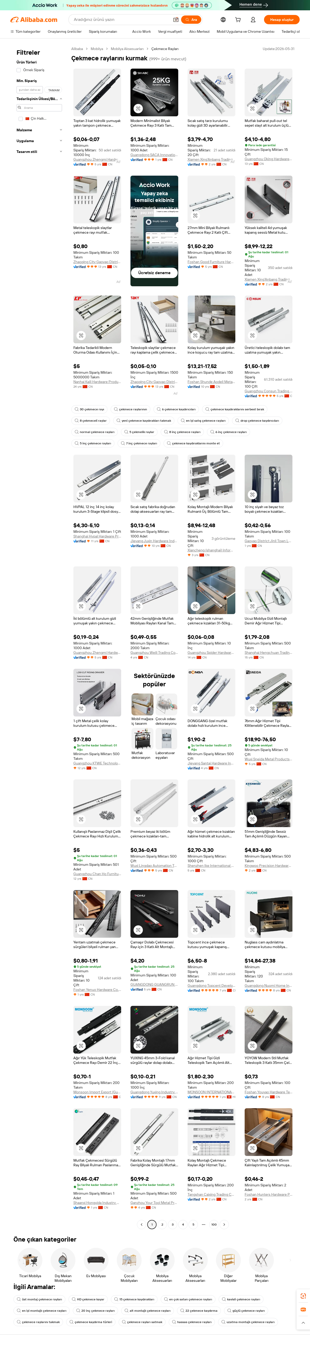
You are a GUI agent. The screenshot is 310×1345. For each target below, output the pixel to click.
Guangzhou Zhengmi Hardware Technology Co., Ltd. (97, 159)
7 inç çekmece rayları (139, 443)
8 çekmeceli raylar (91, 421)
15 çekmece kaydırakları (134, 1299)
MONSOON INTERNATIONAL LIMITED (211, 1092)
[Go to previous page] (141, 1224)
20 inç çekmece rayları (95, 1311)
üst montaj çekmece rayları (39, 1299)
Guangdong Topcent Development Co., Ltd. (211, 985)
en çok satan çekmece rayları (188, 1299)
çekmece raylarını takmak (38, 1322)
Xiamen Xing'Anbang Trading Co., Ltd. (211, 159)
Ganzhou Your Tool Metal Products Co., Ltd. (154, 1203)
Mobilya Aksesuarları (127, 49)
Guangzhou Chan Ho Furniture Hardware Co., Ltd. (97, 874)
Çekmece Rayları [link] (165, 49)
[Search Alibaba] (121, 19)
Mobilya (97, 49)
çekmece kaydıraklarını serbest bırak (234, 409)
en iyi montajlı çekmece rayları (41, 1311)
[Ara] (191, 19)
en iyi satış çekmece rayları (203, 421)
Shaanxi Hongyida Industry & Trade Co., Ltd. (97, 1203)
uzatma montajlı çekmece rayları (248, 1322)
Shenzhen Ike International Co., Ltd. (211, 865)
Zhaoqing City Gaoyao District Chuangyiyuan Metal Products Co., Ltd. (97, 262)
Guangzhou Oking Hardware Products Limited (268, 159)
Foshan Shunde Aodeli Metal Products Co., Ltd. (211, 382)
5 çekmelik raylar (139, 432)
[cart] (239, 20)
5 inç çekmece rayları (93, 443)
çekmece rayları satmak (142, 1322)
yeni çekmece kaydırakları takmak (144, 421)
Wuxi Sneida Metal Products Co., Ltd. (268, 759)
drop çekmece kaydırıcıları (257, 421)
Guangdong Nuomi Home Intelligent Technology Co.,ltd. (268, 985)
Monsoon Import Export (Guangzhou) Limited (97, 1092)
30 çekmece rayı (89, 409)
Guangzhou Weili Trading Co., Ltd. (154, 652)
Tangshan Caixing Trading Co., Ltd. (211, 1194)
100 (214, 1224)
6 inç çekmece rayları (228, 432)
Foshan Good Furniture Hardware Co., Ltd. (211, 262)
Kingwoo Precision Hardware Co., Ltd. (268, 865)
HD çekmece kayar (88, 1299)
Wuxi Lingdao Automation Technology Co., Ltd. (154, 865)
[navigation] (39, 637)
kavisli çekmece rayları (241, 1299)
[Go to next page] (224, 1224)
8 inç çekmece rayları (182, 432)
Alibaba (77, 49)
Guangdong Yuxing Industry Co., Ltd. (154, 1092)
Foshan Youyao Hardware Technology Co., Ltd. (268, 1092)
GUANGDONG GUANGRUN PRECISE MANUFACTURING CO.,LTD (154, 984)
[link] (303, 1296)
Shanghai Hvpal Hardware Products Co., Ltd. (97, 536)
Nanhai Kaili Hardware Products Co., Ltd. (97, 382)
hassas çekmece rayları (192, 1322)
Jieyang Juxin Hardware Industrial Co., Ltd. (154, 541)
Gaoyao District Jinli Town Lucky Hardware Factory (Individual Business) (268, 541)
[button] (176, 20)
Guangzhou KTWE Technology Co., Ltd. (97, 763)
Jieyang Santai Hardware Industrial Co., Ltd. (211, 763)
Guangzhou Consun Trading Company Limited (268, 391)
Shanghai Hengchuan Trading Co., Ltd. (268, 652)
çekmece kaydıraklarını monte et (193, 443)
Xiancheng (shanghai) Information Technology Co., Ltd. (211, 550)
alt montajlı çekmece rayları (148, 1311)
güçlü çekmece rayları (246, 1311)
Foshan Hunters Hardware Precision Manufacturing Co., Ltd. (268, 1194)
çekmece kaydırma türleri (90, 1322)
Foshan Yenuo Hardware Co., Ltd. (97, 990)
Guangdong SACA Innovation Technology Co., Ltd (154, 155)
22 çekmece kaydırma (199, 1311)
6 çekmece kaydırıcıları (176, 409)
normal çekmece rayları (94, 432)
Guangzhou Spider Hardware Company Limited (211, 652)
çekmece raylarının (130, 409)
